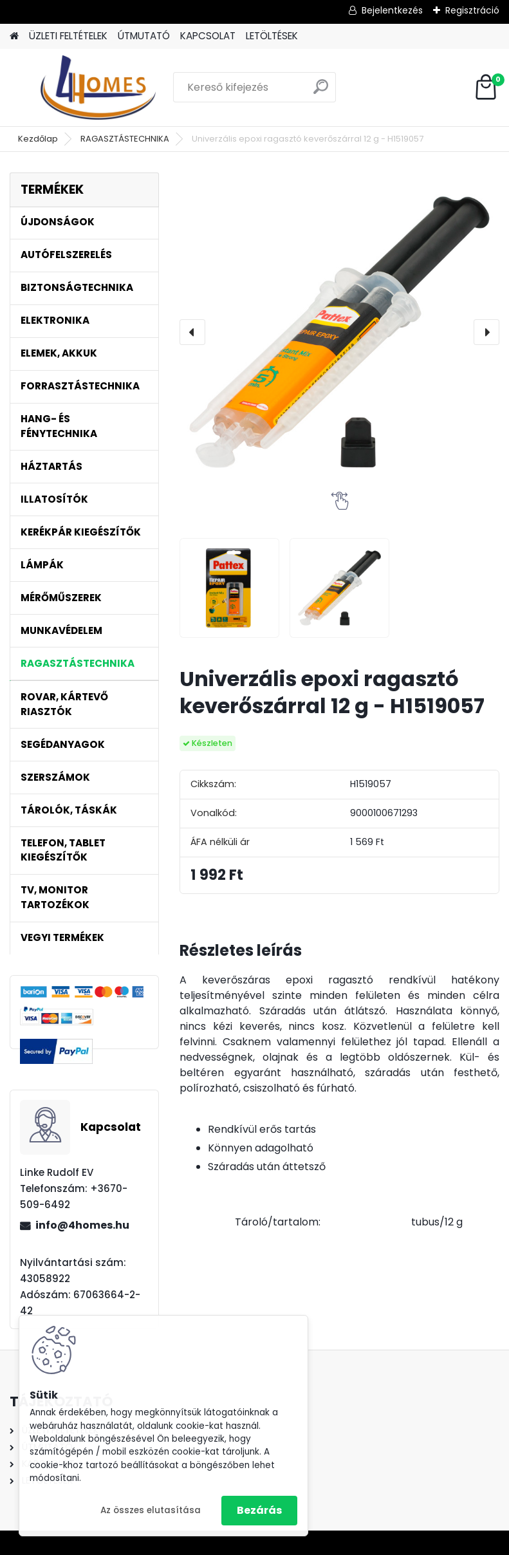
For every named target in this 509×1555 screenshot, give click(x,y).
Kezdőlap (38, 139)
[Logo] (98, 87)
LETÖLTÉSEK (272, 35)
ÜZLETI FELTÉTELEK (68, 35)
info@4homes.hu (82, 1225)
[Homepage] (14, 36)
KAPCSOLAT (208, 35)
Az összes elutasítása (150, 1510)
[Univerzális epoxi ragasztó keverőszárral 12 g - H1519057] (339, 332)
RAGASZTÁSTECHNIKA (124, 139)
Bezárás (259, 1510)
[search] (320, 91)
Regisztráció (472, 10)
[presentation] (192, 332)
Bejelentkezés (392, 10)
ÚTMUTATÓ (144, 35)
